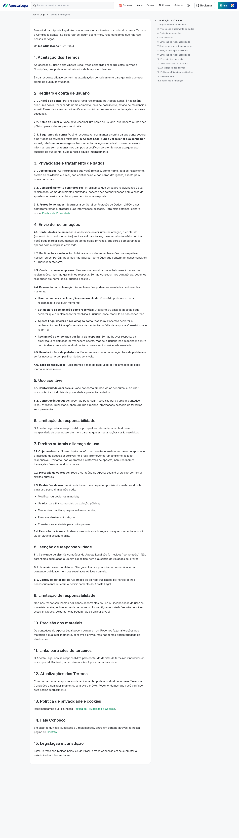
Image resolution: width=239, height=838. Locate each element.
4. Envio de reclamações (169, 33)
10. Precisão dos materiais (170, 59)
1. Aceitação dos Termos (169, 20)
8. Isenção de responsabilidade (172, 50)
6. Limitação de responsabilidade (173, 42)
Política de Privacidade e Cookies (94, 708)
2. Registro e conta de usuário (171, 24)
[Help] (188, 5)
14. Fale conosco (165, 76)
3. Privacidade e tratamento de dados (175, 29)
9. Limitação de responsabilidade (173, 55)
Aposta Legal (39, 14)
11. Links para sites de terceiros (172, 63)
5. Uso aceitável (165, 37)
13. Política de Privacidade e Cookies (175, 72)
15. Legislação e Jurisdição (170, 80)
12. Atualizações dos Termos (171, 68)
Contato (52, 732)
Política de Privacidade (56, 213)
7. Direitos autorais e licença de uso (174, 46)
